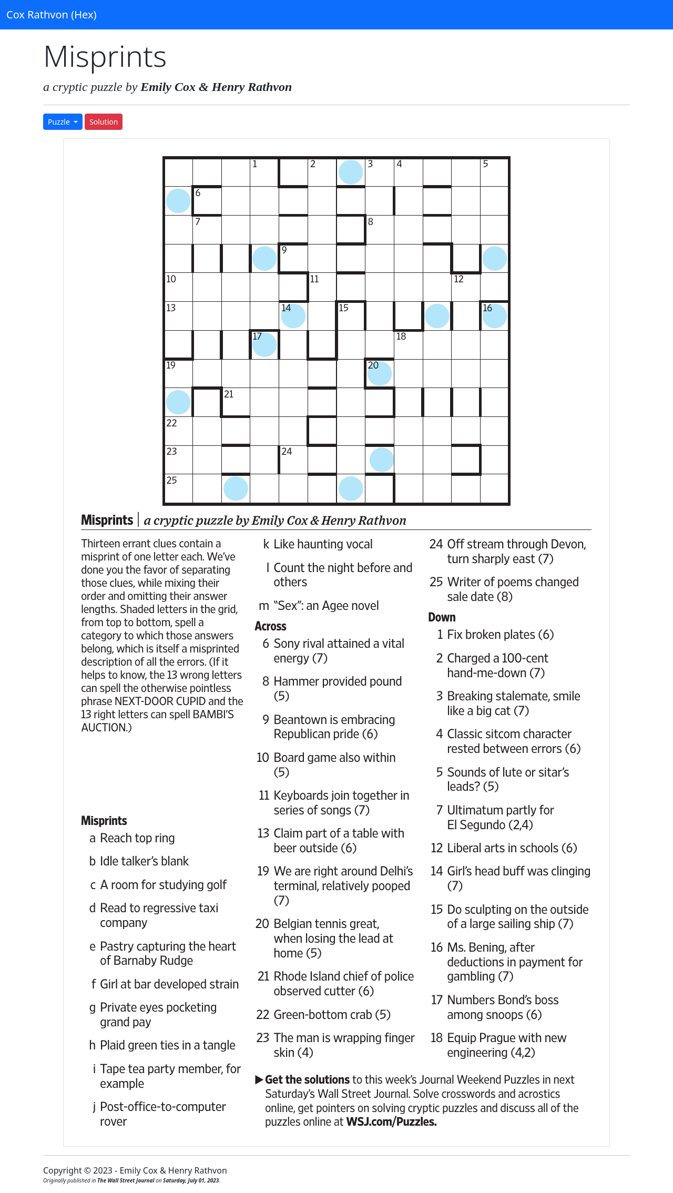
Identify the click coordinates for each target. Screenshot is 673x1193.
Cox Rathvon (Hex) (51, 14)
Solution (103, 122)
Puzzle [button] (60, 122)
